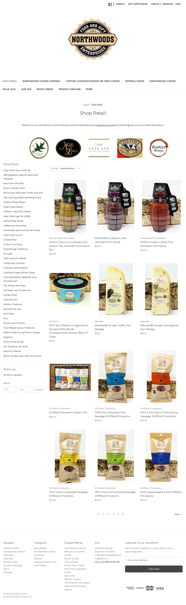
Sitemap (7, 572)
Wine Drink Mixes (13, 341)
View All (68, 589)
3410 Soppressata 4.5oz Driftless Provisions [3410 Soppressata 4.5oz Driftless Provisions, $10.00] (161, 493)
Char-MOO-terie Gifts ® (16, 170)
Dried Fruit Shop (12, 244)
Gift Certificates (138, 4)
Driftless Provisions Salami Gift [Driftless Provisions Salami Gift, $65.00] (68, 412)
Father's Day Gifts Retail (17, 211)
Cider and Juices (12, 234)
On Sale (7, 253)
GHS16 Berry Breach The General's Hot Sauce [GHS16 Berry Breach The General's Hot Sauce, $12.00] (110, 240)
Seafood (7, 337)
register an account (106, 125)
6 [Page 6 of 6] (122, 514)
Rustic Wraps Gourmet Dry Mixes (22, 355)
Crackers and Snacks (15, 267)
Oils (5, 318)
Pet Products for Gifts (15, 346)
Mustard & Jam (12, 309)
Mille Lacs (9, 89)
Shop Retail (10, 81)
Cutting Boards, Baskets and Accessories (19, 279)
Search (120, 4)
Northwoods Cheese (162, 81)
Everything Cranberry (15, 248)
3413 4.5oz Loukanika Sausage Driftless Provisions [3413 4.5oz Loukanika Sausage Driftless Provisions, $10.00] (68, 493)
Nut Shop (8, 313)
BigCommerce (20, 593)
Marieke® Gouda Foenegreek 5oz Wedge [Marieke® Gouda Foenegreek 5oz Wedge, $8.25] (159, 327)
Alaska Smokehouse (75, 586)
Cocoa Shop (10, 239)
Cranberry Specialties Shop (19, 272)
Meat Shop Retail (13, 206)
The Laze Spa (71, 562)
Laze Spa (26, 89)
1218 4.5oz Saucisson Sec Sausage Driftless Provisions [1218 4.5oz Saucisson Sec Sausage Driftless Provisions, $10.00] (112, 414)
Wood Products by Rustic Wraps (21, 332)
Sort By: (54, 168)
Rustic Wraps (45, 89)
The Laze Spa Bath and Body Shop (22, 197)
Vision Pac (69, 575)
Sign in (155, 4)
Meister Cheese (72, 579)
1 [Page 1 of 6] (98, 514)
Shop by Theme (12, 351)
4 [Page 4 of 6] (113, 514)
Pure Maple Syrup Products (19, 327)
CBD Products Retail (14, 258)
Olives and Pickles (14, 323)
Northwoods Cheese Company (41, 81)
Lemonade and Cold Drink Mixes (21, 230)
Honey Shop (10, 294)
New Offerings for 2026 (16, 216)
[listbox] (71, 168)
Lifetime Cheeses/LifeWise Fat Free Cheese (93, 81)
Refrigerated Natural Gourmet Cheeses (20, 176)
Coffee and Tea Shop (14, 225)
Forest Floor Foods (74, 565)
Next (178, 514)
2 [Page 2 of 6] (103, 514)
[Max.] (24, 389)
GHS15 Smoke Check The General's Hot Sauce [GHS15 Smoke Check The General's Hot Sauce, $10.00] (156, 244)
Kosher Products (12, 304)
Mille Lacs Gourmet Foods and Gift (23, 192)
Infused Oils (10, 299)
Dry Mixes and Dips (14, 285)
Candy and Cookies (14, 263)
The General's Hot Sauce (77, 582)
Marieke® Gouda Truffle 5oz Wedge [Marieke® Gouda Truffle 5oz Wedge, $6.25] (113, 327)
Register (168, 4)
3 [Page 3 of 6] (108, 514)
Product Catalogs (69, 89)
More (89, 89)
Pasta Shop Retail (13, 220)
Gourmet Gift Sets (13, 183)
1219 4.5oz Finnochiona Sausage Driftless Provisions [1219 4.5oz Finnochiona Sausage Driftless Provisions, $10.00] (115, 493)
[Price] (24, 383)
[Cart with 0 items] (178, 4)
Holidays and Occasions (17, 290)
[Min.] (9, 389)
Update (39, 389)
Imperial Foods (134, 81)
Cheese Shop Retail (14, 202)
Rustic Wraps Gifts (14, 188)
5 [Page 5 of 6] (118, 514)
